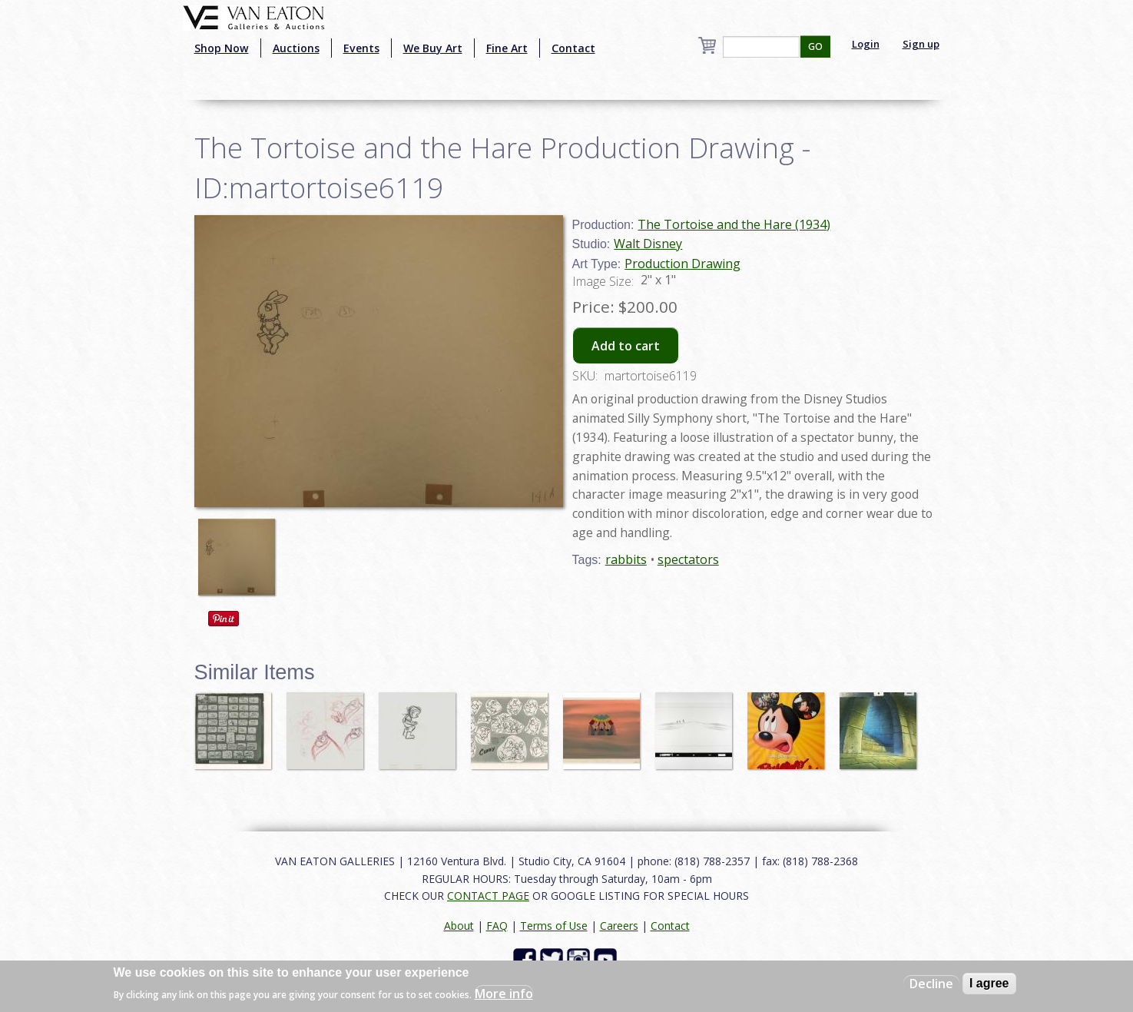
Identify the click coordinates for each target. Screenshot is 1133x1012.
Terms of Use (554, 925)
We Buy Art (432, 48)
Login (866, 44)
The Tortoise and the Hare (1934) (734, 224)
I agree (989, 983)
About (459, 925)
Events (361, 48)
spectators (688, 559)
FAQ (497, 925)
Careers (619, 925)
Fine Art (507, 48)
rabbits (626, 559)
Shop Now (221, 48)
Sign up (921, 44)
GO (815, 46)
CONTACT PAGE (488, 895)
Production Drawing (682, 263)
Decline (931, 983)
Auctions (296, 48)
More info (504, 993)
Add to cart (625, 345)
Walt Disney (648, 243)
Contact (573, 48)
